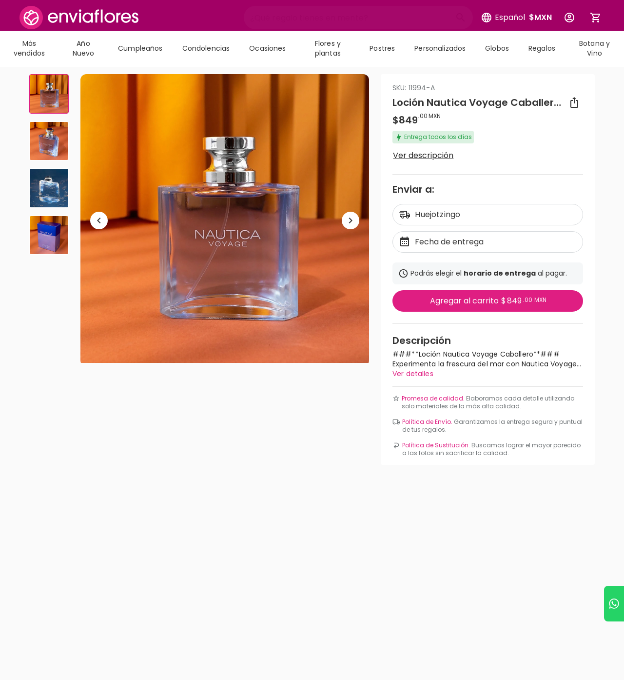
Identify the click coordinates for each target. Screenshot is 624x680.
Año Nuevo (84, 48)
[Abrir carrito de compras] (595, 17)
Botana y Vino (594, 48)
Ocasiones (267, 48)
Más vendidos (29, 48)
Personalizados (440, 48)
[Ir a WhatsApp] (614, 603)
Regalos (541, 48)
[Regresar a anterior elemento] (99, 220)
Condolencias (206, 48)
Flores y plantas (328, 48)
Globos (497, 48)
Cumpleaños (140, 48)
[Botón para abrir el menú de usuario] (569, 17)
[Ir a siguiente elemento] (350, 220)
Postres (382, 48)
